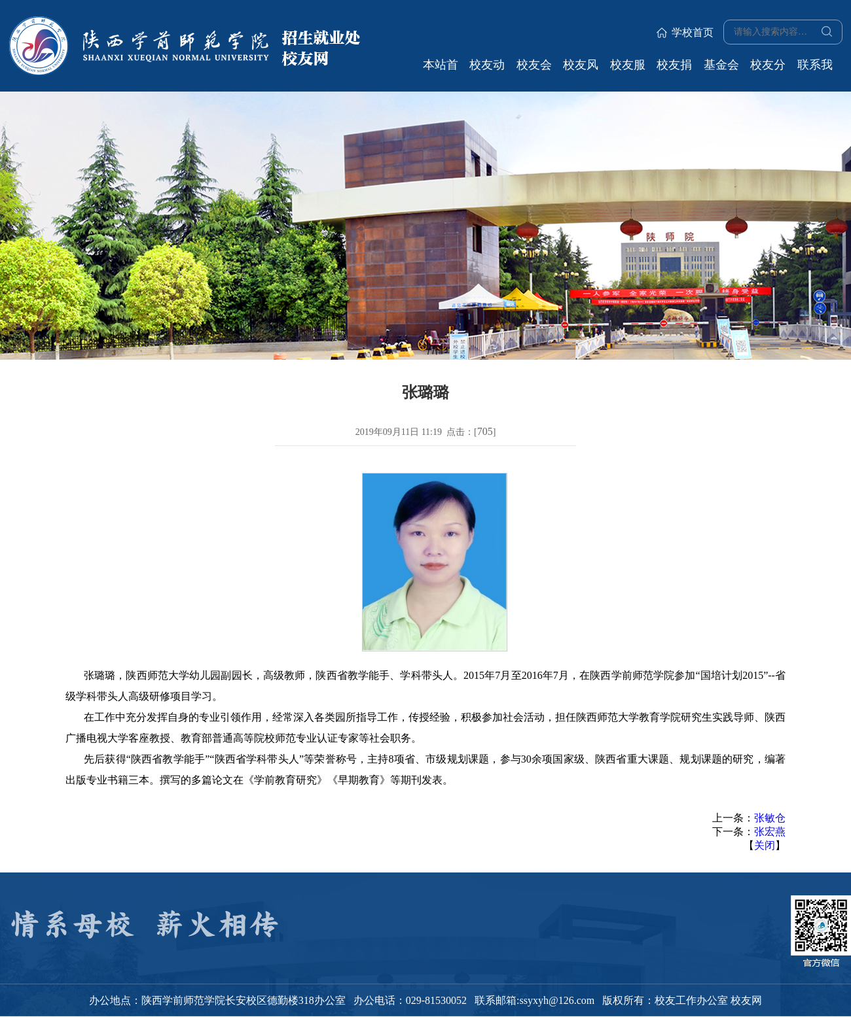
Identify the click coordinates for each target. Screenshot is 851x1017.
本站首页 (440, 69)
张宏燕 (770, 831)
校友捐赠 (674, 69)
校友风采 (580, 69)
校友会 (534, 64)
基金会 (721, 64)
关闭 (764, 845)
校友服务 (627, 69)
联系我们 (815, 69)
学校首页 (685, 32)
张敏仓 (770, 817)
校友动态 (487, 69)
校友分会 (768, 69)
